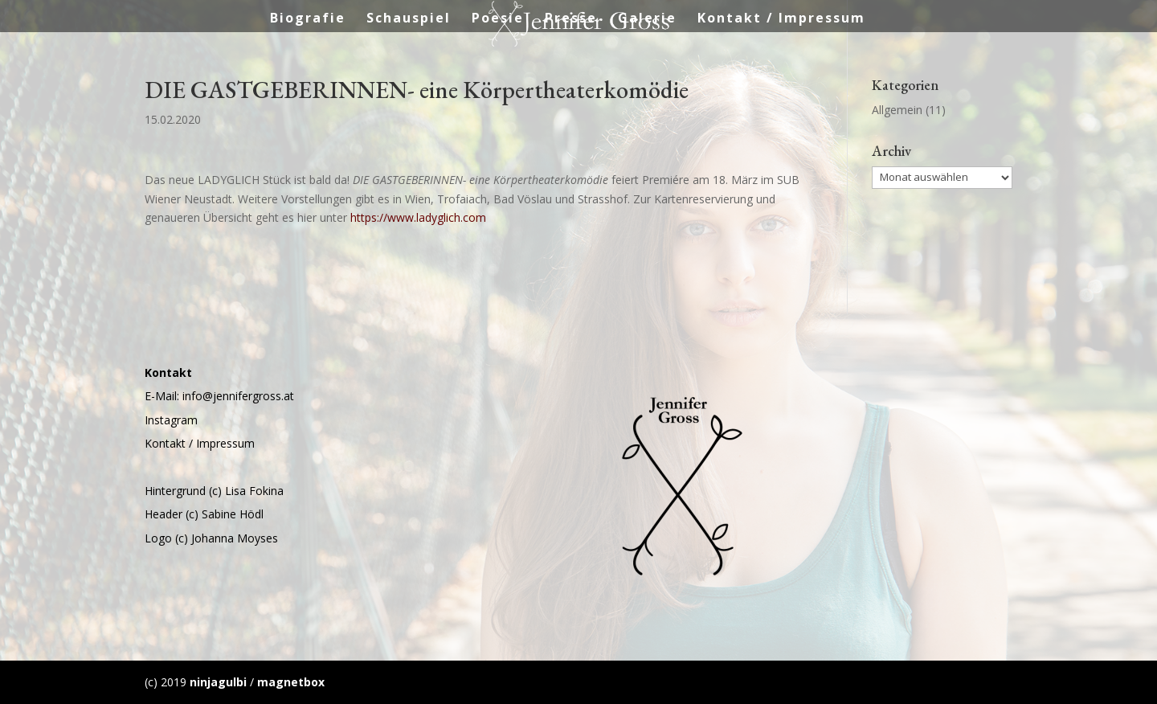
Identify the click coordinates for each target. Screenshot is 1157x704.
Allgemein (897, 109)
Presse (571, 19)
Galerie (647, 19)
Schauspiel (408, 19)
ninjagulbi (218, 682)
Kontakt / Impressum (781, 19)
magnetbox (291, 682)
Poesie (498, 19)
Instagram (171, 420)
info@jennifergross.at (238, 395)
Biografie (307, 19)
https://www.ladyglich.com (418, 217)
